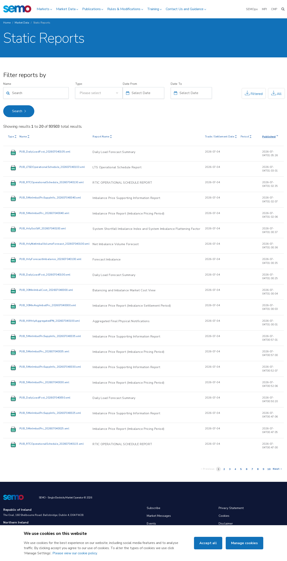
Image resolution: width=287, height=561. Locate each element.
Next (277, 469)
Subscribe (153, 508)
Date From (130, 84)
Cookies (224, 516)
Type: (79, 84)
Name (7, 84)
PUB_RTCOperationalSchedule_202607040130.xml (51, 182)
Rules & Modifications (123, 9)
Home (7, 22)
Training (153, 9)
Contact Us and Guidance (184, 9)
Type (12, 136)
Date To (176, 84)
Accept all (208, 543)
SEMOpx (252, 9)
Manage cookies (244, 543)
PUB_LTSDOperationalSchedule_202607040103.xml (52, 167)
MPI (264, 9)
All (276, 93)
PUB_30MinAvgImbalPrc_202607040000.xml (47, 305)
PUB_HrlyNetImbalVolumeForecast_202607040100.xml (54, 244)
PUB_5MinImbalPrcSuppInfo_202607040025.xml (50, 413)
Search (17, 111)
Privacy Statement (231, 508)
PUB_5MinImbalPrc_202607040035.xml (44, 351)
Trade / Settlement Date (221, 136)
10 (269, 469)
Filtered (254, 93)
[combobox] (99, 93)
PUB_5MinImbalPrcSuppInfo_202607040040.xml (50, 197)
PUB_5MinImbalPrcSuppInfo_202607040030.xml (50, 367)
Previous (208, 469)
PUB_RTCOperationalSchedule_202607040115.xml (51, 444)
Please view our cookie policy (74, 553)
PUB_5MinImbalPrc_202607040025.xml (44, 428)
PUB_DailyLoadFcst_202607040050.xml (44, 397)
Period (246, 136)
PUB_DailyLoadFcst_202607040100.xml (44, 274)
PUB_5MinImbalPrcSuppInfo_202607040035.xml (50, 336)
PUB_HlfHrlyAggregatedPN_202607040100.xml (49, 321)
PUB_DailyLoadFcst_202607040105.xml (44, 151)
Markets (43, 9)
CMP (274, 9)
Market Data (66, 9)
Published (270, 136)
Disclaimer (226, 524)
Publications (91, 9)
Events (151, 524)
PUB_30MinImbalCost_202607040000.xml (46, 290)
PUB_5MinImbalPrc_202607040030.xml (44, 382)
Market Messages (159, 516)
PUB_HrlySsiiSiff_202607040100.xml (42, 228)
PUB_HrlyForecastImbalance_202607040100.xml (50, 259)
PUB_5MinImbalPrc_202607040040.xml (44, 213)
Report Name (102, 136)
